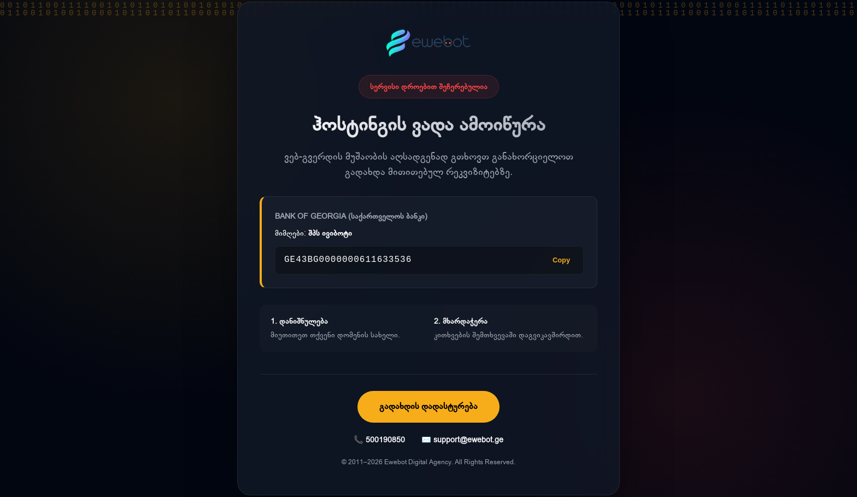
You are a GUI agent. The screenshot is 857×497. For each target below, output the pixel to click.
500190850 (385, 440)
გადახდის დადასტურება (428, 406)
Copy (561, 260)
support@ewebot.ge (468, 440)
